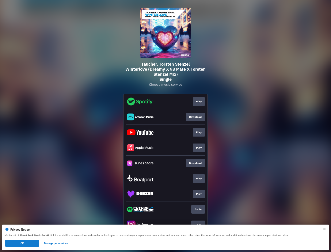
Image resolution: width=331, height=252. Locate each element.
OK (22, 243)
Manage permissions (56, 243)
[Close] (324, 229)
